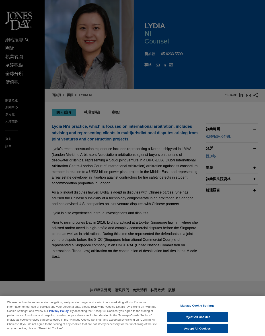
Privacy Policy (59, 313)
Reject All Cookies (197, 319)
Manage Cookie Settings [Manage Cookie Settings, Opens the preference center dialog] (197, 308)
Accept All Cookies (197, 331)
